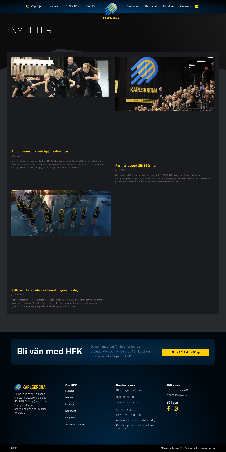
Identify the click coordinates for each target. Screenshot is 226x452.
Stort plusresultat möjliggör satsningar (39, 151)
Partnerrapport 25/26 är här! (136, 166)
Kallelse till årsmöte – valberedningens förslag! (45, 290)
